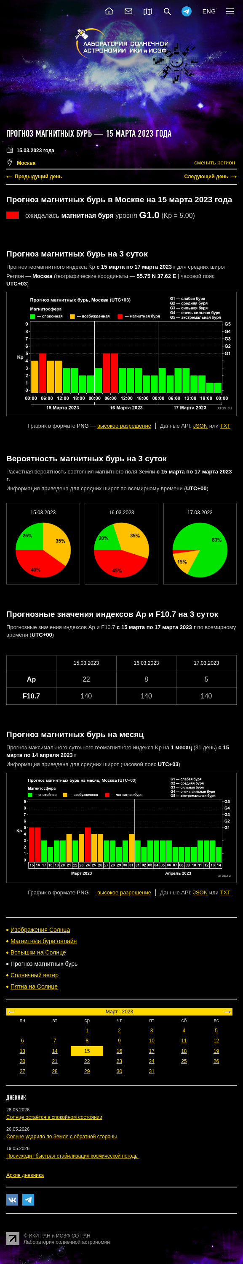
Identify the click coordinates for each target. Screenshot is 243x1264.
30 (119, 1071)
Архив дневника (25, 1175)
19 (216, 1051)
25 (184, 1061)
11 (184, 1041)
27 (22, 1071)
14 (54, 1051)
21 (54, 1061)
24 (151, 1061)
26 (216, 1061)
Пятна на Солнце (34, 986)
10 (151, 1041)
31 (151, 1071)
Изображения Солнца (40, 929)
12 (216, 1041)
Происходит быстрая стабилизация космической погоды (72, 1156)
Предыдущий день (38, 177)
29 (87, 1071)
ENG (209, 11)
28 (54, 1071)
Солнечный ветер (35, 975)
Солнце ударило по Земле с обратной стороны (61, 1137)
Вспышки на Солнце (38, 952)
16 (119, 1051)
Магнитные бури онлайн (44, 941)
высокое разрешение (124, 426)
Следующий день (206, 177)
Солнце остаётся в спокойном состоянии (54, 1117)
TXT (225, 426)
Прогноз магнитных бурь (49, 133)
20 (22, 1061)
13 (22, 1051)
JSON (200, 426)
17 (151, 1051)
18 (184, 1051)
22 (87, 1061)
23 (119, 1061)
